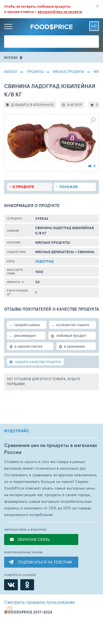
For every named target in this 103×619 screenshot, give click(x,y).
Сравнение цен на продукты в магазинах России (50, 449)
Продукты (35, 71)
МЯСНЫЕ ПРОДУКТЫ (68, 71)
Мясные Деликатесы (54, 252)
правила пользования (39, 602)
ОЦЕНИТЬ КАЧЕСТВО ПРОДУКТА (35, 362)
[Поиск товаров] (51, 41)
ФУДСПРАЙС (16, 431)
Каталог (11, 71)
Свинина (85, 252)
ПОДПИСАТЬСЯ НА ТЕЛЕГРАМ (45, 562)
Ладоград (44, 261)
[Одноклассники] (27, 584)
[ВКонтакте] (11, 584)
